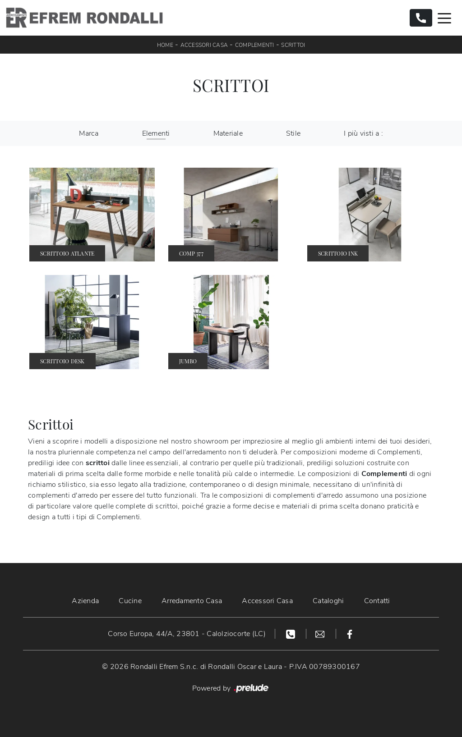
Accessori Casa (204, 45)
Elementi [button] (156, 133)
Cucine (130, 601)
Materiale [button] (228, 133)
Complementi (254, 45)
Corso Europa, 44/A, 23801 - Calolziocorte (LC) (187, 634)
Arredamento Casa (192, 601)
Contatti (377, 601)
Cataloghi (328, 601)
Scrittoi (293, 45)
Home (165, 45)
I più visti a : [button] (363, 133)
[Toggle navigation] (444, 17)
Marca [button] (88, 133)
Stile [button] (293, 133)
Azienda (85, 601)
